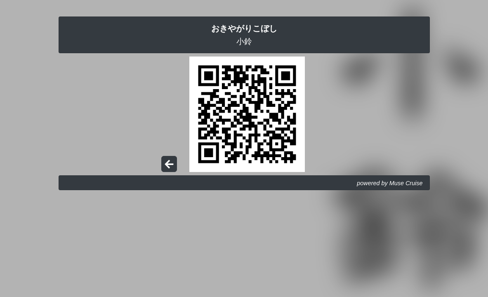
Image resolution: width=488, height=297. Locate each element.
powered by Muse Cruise (389, 183)
